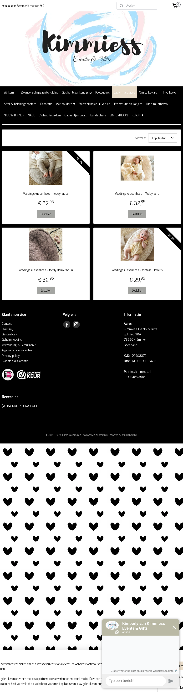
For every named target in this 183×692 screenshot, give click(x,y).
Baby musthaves (124, 92)
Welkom (9, 92)
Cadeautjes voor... (75, 115)
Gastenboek (9, 334)
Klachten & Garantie (15, 360)
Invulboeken (170, 92)
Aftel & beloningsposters (20, 103)
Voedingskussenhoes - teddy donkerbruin (46, 269)
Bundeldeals (98, 115)
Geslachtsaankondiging (77, 92)
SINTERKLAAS (119, 115)
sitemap (77, 435)
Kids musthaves (157, 103)
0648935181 (137, 376)
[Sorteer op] (162, 138)
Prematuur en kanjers (128, 103)
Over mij (7, 328)
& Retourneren (26, 344)
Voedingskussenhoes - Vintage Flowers (137, 269)
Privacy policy (11, 355)
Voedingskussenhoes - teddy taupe (46, 193)
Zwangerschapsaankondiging (39, 92)
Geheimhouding (12, 339)
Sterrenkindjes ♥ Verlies (94, 103)
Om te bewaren (149, 92)
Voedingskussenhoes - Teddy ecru (137, 193)
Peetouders (102, 92)
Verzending (9, 344)
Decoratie (46, 103)
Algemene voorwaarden (17, 350)
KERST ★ (138, 115)
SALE (31, 115)
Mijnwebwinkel (129, 435)
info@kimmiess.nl (139, 371)
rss (84, 435)
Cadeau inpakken (50, 115)
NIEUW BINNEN (14, 115)
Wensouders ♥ (65, 103)
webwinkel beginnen (97, 435)
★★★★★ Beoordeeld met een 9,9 (23, 5)
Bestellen (46, 213)
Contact (7, 323)
